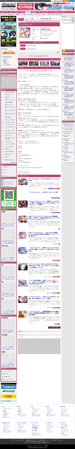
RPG (49, 35)
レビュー (5, 409)
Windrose (66, 136)
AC (51, 12)
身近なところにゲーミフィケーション (10, 154)
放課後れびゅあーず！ (9, 159)
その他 (62, 433)
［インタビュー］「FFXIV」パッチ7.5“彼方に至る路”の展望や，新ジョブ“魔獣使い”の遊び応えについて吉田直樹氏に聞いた (69, 95)
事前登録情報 (35, 427)
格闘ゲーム (63, 427)
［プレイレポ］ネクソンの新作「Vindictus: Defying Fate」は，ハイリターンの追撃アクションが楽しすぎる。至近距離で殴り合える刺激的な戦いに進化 (69, 71)
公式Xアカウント (7, 0)
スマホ (28, 12)
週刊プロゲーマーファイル (10, 99)
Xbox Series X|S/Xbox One (8, 181)
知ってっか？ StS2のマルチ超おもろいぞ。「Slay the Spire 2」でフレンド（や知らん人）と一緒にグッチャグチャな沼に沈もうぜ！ (8, 278)
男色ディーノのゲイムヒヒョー (10, 107)
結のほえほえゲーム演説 (9, 130)
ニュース (6, 58)
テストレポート (50, 425)
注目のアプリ (30, 14)
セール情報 (24, 14)
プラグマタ (66, 148)
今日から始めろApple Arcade (10, 133)
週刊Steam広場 (8, 117)
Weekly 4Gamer (8, 94)
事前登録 (18, 14)
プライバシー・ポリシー (38, 445)
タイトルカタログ (22, 415)
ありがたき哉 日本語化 (9, 151)
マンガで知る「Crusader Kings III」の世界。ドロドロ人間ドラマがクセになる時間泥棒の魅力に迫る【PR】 (8, 242)
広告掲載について (7, 376)
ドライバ (5, 175)
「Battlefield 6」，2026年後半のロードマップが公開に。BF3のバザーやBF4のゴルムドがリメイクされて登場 (69, 107)
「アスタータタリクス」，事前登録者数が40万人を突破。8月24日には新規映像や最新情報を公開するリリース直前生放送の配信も (44, 313)
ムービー (44, 14)
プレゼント (6, 169)
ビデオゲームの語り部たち (10, 143)
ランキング (71, 0)
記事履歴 (65, 0)
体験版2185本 (12, 9)
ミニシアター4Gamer (9, 146)
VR (39, 12)
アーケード (62, 422)
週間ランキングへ (71, 117)
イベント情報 (64, 425)
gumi (41, 29)
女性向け (34, 12)
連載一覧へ (14, 162)
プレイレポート (35, 409)
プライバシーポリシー (8, 370)
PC (7, 12)
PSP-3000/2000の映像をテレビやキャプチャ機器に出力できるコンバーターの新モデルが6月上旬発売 (69, 83)
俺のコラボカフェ (8, 135)
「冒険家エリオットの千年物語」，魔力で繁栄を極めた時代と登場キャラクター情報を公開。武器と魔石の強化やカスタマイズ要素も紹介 (69, 89)
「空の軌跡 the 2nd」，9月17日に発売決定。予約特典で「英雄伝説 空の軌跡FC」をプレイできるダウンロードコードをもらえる (69, 65)
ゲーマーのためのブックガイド (10, 128)
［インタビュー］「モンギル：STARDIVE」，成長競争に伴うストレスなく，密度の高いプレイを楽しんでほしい (8, 331)
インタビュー (37, 14)
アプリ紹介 (34, 430)
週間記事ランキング (7, 166)
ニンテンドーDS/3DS (21, 422)
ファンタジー (45, 38)
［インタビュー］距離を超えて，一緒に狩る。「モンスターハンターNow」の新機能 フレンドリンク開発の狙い (8, 348)
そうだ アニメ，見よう (9, 124)
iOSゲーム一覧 (50, 14)
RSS (1, 0)
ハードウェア (45, 12)
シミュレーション (44, 35)
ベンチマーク (50, 432)
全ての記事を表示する (55, 327)
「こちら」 (44, 441)
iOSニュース (3, 14)
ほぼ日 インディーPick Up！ (10, 119)
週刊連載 (5, 414)
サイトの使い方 (16, 0)
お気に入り (59, 0)
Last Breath (66, 140)
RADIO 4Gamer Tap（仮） (10, 122)
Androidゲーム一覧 (59, 14)
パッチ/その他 (7, 64)
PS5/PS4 (16, 12)
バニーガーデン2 (67, 132)
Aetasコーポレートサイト (8, 379)
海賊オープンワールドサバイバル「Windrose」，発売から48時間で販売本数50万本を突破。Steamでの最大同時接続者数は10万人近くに (69, 114)
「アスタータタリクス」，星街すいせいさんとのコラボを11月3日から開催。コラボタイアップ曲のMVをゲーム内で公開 (44, 249)
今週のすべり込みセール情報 (10, 114)
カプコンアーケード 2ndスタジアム (69, 144)
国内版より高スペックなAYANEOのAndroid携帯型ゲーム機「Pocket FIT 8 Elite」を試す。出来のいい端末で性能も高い (69, 77)
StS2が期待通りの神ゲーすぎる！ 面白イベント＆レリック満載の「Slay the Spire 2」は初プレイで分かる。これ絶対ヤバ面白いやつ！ (8, 295)
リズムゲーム (64, 432)
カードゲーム (64, 428)
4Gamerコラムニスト (9, 141)
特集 (5, 60)
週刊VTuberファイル (9, 104)
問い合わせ (23, 0)
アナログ (56, 12)
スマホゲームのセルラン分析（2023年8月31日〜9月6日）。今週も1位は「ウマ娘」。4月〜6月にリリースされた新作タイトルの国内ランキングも (44, 265)
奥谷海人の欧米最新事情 (9, 92)
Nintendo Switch (5, 422)
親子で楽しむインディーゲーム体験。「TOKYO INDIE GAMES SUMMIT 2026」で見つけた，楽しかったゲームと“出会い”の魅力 (8, 225)
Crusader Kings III (67, 156)
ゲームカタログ (64, 435)
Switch (22, 12)
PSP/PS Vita (62, 406)
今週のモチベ (7, 97)
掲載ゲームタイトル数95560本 (8, 8)
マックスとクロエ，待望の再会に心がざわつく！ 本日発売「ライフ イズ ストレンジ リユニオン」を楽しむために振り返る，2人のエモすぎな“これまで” (8, 259)
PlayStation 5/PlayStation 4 (8, 183)
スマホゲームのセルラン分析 (10, 111)
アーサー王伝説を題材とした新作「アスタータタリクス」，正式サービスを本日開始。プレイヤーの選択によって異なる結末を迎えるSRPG (44, 282)
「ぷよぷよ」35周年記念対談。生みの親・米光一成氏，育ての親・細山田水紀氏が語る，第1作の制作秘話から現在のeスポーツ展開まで (8, 365)
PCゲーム (5, 179)
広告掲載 (46, 445)
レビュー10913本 (5, 9)
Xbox (11, 12)
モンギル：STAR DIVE (68, 129)
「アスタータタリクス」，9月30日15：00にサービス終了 (44, 192)
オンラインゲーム (7, 408)
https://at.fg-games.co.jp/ (45, 27)
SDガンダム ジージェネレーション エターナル (68, 125)
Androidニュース (11, 14)
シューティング (64, 430)
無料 (41, 38)
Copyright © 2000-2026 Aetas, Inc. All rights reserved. (37, 447)
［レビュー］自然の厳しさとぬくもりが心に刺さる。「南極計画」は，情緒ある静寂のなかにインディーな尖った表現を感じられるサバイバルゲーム (8, 312)
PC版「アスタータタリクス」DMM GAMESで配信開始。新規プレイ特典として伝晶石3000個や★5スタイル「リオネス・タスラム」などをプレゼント (44, 218)
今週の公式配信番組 (9, 102)
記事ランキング (6, 417)
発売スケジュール (22, 414)
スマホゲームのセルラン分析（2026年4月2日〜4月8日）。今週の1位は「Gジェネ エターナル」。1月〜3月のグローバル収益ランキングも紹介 (69, 58)
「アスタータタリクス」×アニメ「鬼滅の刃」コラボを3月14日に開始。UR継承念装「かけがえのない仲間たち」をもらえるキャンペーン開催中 (44, 203)
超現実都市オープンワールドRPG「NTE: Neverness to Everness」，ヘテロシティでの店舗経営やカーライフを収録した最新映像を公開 (69, 101)
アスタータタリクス (31, 45)
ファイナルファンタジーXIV (69, 153)
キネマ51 (6, 157)
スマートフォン (34, 422)
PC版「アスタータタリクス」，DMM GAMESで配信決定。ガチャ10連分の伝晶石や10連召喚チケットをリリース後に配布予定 (44, 234)
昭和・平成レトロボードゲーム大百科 (10, 138)
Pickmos (65, 160)
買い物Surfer (7, 148)
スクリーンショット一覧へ (55, 59)
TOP (3, 12)
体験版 (5, 61)
